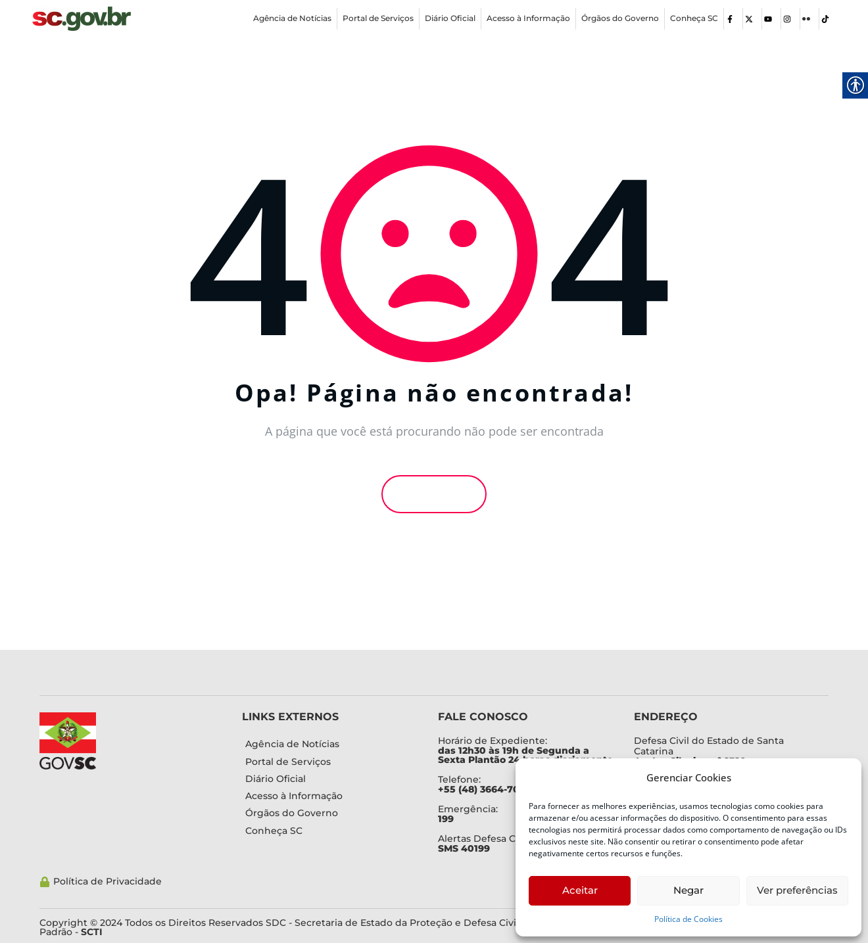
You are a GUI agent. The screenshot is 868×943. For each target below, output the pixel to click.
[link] (81, 19)
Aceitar (580, 890)
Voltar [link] (434, 494)
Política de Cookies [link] (688, 919)
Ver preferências (797, 890)
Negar (688, 890)
